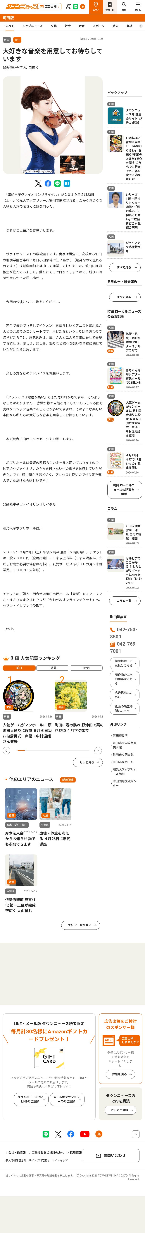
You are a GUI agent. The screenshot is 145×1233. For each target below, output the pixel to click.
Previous (6, 750)
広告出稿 (50, 6)
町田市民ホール (123, 762)
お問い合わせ (114, 1155)
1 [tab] (21, 750)
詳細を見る (119, 1074)
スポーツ (99, 26)
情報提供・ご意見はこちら (124, 663)
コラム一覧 (124, 601)
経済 (130, 26)
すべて (10, 26)
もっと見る (87, 762)
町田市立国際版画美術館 (125, 745)
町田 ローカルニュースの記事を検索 (124, 490)
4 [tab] (42, 750)
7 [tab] (64, 750)
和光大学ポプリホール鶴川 (125, 772)
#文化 (10, 629)
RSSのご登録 (119, 1110)
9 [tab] (78, 750)
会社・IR (110, 10)
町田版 (8, 18)
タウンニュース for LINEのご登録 (30, 1099)
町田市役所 (120, 735)
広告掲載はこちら (124, 695)
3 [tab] (35, 750)
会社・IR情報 (17, 1152)
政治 (116, 26)
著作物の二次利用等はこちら (124, 679)
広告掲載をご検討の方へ (48, 1152)
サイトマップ (60, 1160)
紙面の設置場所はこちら (124, 709)
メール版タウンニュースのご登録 (66, 1099)
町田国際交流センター (125, 783)
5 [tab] (49, 750)
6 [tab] (57, 750)
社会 (68, 26)
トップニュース (32, 26)
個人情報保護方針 (16, 1160)
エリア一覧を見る (80, 925)
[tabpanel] (53, 125)
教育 (82, 26)
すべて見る (124, 267)
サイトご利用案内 (39, 1160)
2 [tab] (28, 750)
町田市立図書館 (123, 755)
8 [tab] (71, 750)
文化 (54, 26)
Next (98, 750)
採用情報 (76, 1152)
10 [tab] (85, 750)
